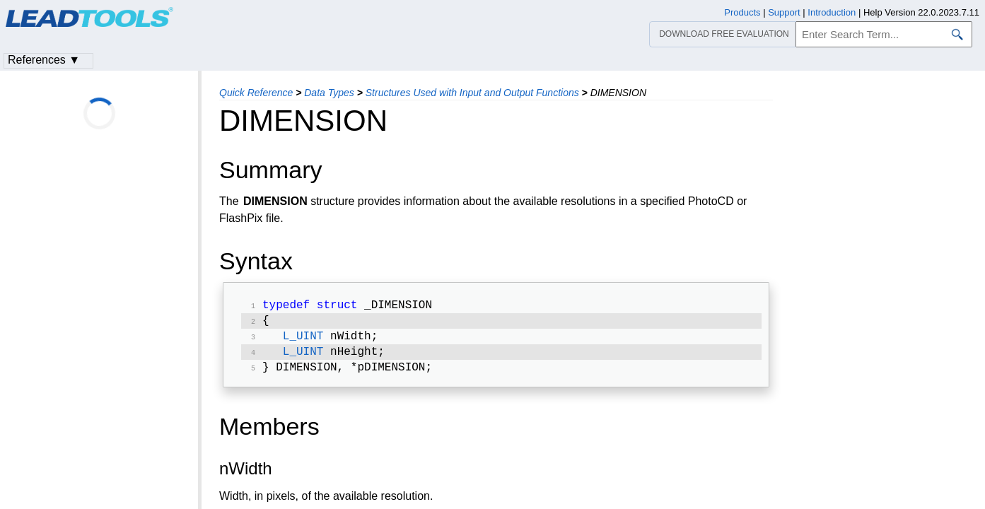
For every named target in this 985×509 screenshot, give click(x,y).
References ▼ (44, 60)
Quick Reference (256, 92)
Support (784, 12)
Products (742, 12)
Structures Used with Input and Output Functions (472, 92)
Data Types (329, 92)
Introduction (832, 12)
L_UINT (303, 341)
